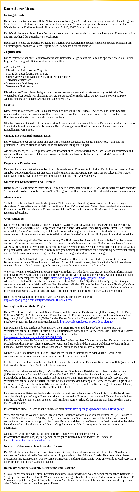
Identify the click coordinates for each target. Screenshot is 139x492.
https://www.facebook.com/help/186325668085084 (33, 337)
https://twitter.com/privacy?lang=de (30, 440)
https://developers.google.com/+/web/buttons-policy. (94, 408)
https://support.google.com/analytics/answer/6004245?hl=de (38, 299)
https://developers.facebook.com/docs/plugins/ (86, 321)
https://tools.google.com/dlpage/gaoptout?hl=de (78, 277)
